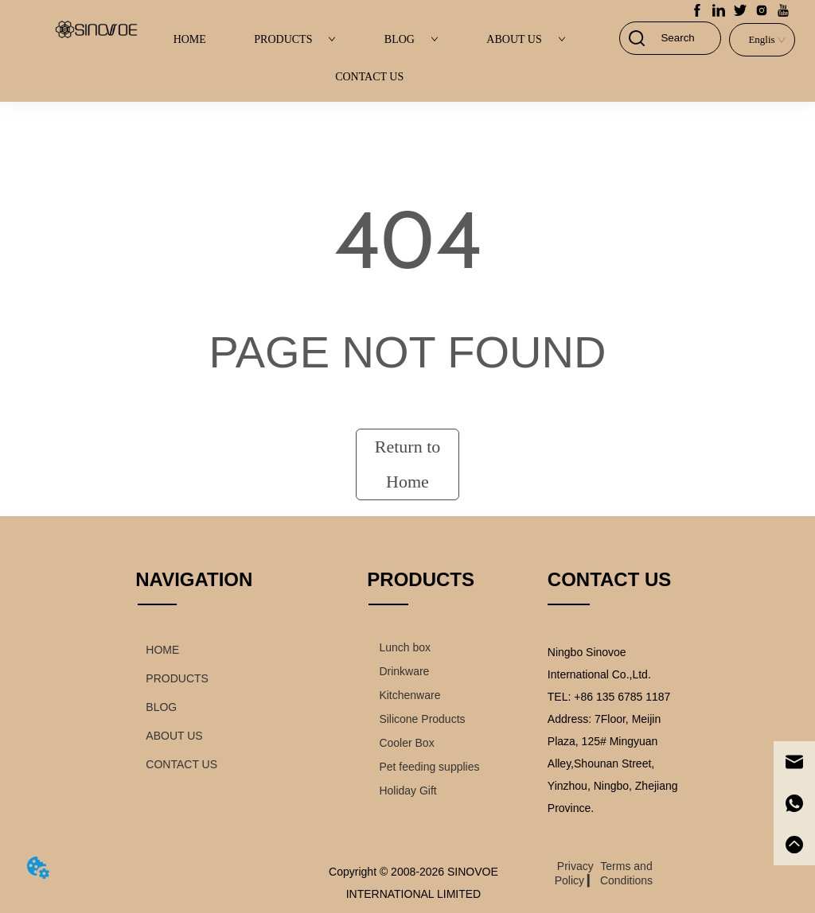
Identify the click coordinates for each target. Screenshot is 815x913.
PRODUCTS (295, 39)
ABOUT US (525, 39)
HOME (190, 39)
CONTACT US (369, 77)
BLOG (411, 39)
